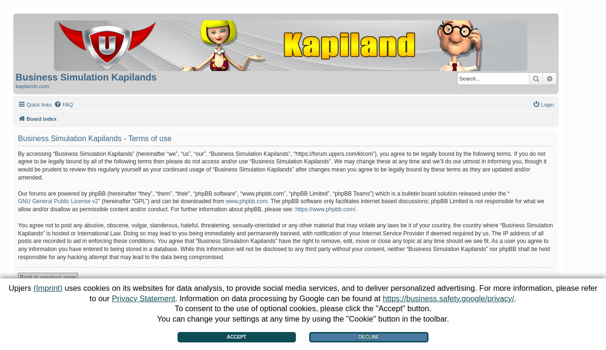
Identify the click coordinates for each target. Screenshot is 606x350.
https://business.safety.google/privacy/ (448, 298)
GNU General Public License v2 (58, 201)
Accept (236, 337)
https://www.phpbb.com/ (325, 209)
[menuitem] (63, 104)
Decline (368, 337)
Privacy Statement (143, 298)
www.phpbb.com (246, 201)
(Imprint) (47, 288)
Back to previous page (48, 277)
